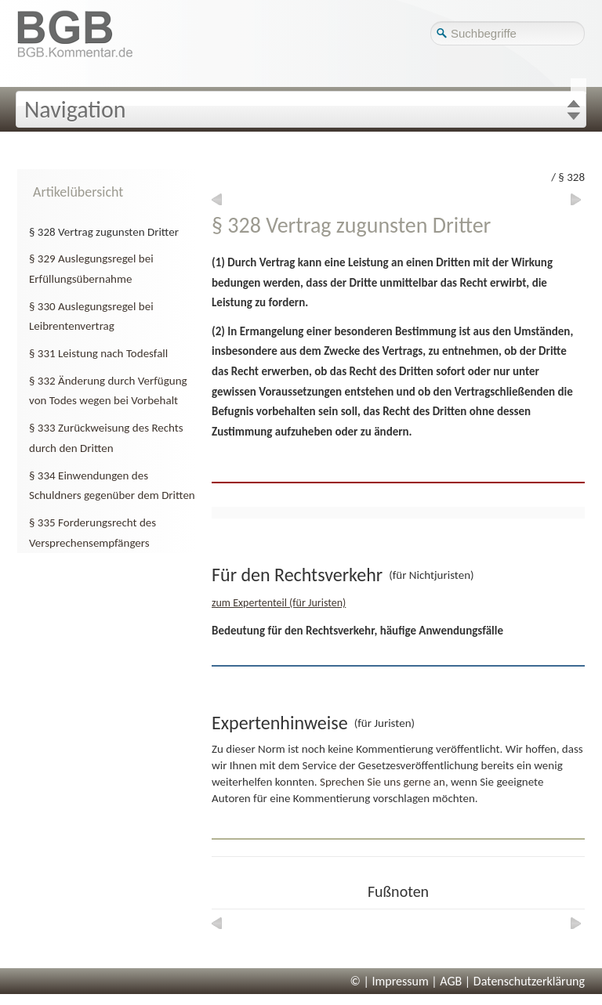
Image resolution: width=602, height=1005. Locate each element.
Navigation (75, 109)
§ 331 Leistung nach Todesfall (98, 353)
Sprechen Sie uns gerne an (382, 782)
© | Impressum (389, 981)
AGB (451, 981)
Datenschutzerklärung (529, 981)
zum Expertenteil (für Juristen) (279, 602)
